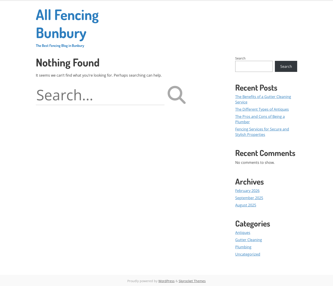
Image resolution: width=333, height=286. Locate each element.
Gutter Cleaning (248, 239)
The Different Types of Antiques (262, 109)
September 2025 (249, 197)
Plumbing (243, 247)
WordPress (166, 281)
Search (240, 58)
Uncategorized (247, 254)
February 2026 (247, 190)
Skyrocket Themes (192, 281)
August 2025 (245, 205)
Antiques (242, 232)
